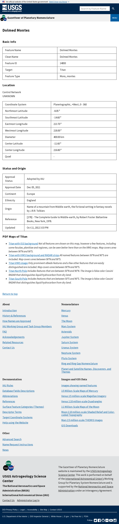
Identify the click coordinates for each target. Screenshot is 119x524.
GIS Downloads (69, 425)
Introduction (9, 310)
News (5, 450)
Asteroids (66, 331)
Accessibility (32, 510)
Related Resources (12, 342)
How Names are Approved (16, 321)
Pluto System (69, 358)
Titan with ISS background (23, 243)
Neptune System (70, 353)
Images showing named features (79, 385)
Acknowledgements (13, 337)
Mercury (66, 310)
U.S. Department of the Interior (14, 516)
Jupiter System (70, 337)
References (8, 401)
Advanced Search (11, 439)
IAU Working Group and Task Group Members (27, 326)
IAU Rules (7, 385)
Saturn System (69, 342)
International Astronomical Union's (84, 478)
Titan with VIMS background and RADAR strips (34, 255)
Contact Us (8, 347)
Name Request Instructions (17, 444)
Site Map (43, 510)
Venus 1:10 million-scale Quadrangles (81, 401)
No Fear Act (76, 516)
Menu (114, 17)
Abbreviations (10, 396)
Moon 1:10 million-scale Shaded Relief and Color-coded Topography (88, 413)
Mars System (68, 326)
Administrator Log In (28, 500)
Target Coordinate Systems (17, 417)
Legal (22, 510)
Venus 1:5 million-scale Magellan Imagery (83, 396)
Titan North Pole (18, 271)
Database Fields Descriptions (18, 391)
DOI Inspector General (39, 516)
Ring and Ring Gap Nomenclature (79, 363)
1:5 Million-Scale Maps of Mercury (79, 391)
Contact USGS (56, 510)
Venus (64, 315)
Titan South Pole (18, 278)
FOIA (86, 516)
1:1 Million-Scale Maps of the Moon (80, 406)
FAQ (4, 331)
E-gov (66, 516)
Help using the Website (15, 422)
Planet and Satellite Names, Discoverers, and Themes (86, 370)
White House (56, 516)
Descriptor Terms (12, 412)
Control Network (11, 92)
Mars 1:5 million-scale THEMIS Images (82, 420)
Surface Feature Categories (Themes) (23, 406)
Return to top (10, 294)
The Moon (66, 321)
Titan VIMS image (18, 263)
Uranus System (69, 347)
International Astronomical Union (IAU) (25, 495)
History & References (14, 315)
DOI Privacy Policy (9, 510)
